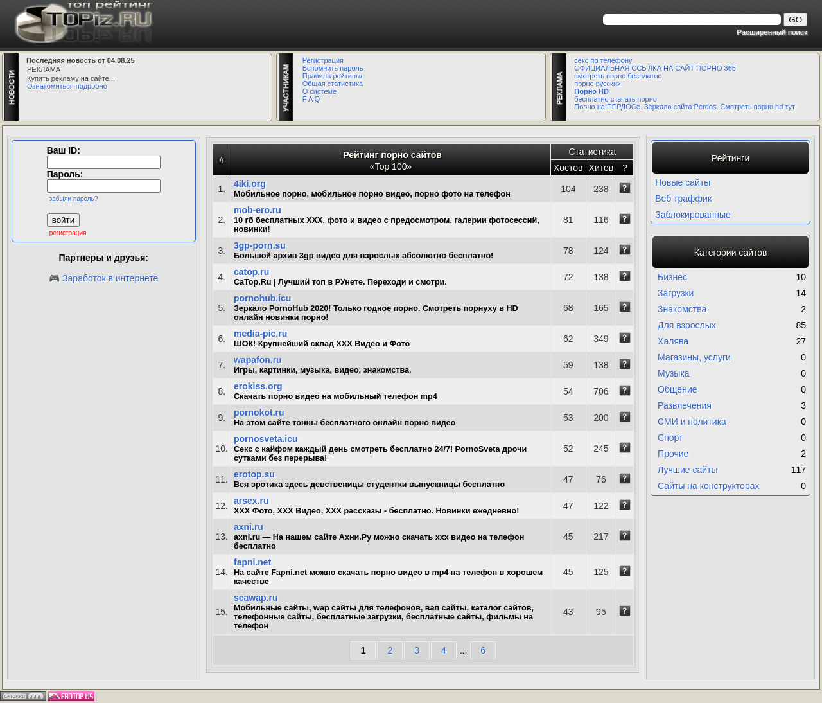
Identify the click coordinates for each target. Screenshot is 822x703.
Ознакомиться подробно (67, 86)
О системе (319, 91)
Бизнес (672, 277)
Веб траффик (683, 198)
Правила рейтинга (332, 76)
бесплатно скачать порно (615, 99)
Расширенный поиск (772, 32)
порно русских (597, 83)
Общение (677, 389)
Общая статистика (332, 83)
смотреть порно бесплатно (617, 76)
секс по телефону (603, 60)
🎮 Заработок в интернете (103, 278)
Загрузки (676, 293)
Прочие (673, 454)
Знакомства (682, 309)
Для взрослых (687, 325)
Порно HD (591, 91)
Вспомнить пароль (332, 68)
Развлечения (685, 405)
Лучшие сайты (687, 470)
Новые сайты (682, 182)
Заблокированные (693, 214)
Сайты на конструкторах (708, 486)
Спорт (670, 437)
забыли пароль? (73, 198)
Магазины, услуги (694, 357)
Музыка (674, 373)
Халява (673, 341)
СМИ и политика (692, 421)
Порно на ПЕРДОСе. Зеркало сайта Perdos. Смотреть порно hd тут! (685, 107)
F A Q (311, 99)
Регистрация (323, 60)
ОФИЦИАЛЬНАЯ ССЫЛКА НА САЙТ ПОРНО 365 (655, 68)
